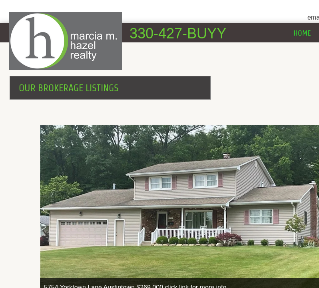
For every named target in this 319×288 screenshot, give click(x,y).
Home (302, 33)
